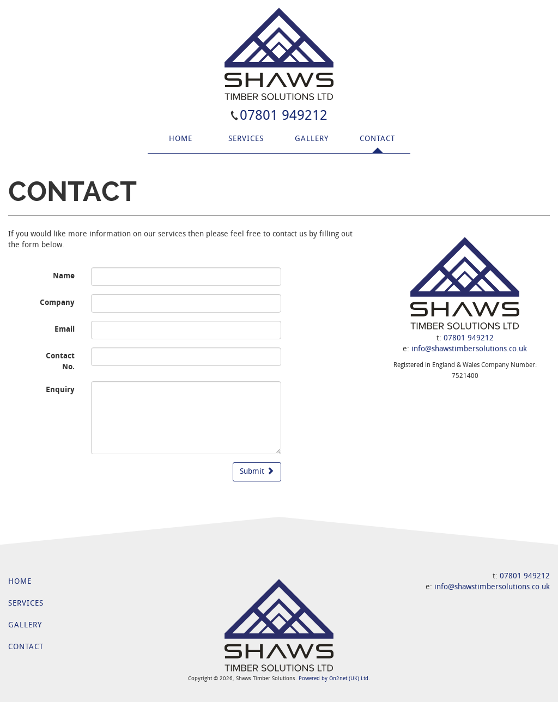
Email (64, 330)
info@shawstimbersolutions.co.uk (469, 349)
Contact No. (60, 361)
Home (180, 139)
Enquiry (60, 390)
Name (64, 276)
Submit (257, 471)
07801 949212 (283, 116)
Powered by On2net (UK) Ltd (333, 679)
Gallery (312, 139)
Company (57, 303)
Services (246, 139)
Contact (377, 139)
